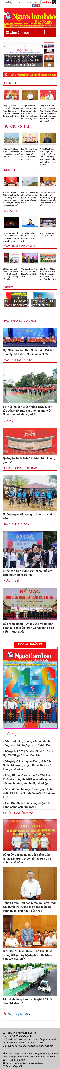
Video (8, 287)
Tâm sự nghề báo (18, 360)
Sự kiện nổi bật (16, 126)
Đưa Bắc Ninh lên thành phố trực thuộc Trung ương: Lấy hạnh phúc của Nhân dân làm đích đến (48, 199)
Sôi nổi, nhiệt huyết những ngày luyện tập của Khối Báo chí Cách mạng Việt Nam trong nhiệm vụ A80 (27, 410)
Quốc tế (10, 210)
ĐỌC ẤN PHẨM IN (30, 644)
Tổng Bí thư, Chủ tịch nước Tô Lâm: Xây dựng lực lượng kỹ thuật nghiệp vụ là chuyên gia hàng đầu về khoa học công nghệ (48, 113)
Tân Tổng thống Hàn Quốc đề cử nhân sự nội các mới (28, 237)
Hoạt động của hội (20, 320)
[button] (30, 1014)
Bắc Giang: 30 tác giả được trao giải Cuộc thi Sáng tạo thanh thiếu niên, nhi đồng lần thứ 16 (48, 274)
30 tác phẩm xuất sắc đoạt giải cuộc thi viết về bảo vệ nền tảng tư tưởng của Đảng (10, 274)
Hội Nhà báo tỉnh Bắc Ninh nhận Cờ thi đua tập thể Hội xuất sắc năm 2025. (28, 352)
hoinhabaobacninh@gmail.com (28, 1063)
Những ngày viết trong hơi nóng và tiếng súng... (29, 516)
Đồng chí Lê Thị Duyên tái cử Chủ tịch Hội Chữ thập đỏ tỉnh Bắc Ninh (28, 753)
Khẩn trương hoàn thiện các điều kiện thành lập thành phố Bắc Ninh (11, 153)
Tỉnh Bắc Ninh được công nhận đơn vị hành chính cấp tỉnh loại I (28, 805)
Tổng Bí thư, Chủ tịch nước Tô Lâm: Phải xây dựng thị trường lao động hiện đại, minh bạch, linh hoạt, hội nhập (29, 112)
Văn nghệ (12, 581)
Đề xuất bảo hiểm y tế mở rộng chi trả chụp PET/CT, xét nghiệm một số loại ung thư (29, 793)
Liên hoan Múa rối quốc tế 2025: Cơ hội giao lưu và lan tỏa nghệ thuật (11, 237)
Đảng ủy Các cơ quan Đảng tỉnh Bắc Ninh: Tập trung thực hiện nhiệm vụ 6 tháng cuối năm (11, 111)
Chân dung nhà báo (20, 468)
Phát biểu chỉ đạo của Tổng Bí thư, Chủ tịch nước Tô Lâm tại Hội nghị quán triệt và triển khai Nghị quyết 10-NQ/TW (48, 156)
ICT (20, 1066)
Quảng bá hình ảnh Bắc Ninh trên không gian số (29, 460)
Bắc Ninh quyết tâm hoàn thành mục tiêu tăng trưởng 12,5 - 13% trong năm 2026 (29, 154)
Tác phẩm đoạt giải (20, 246)
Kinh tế (10, 170)
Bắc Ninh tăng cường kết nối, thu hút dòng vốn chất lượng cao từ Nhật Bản (27, 743)
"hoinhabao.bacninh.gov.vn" (40, 1046)
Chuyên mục (26, 32)
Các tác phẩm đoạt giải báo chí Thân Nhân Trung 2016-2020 (29, 273)
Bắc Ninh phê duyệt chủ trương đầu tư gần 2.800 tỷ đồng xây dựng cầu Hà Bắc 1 (29, 198)
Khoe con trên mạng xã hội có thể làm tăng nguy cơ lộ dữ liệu (27, 572)
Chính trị (12, 83)
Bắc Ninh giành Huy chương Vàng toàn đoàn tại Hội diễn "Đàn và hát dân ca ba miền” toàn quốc (28, 627)
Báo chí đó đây (17, 524)
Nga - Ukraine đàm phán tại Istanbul (47, 234)
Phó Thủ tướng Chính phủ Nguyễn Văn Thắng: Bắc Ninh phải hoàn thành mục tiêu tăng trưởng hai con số (11, 199)
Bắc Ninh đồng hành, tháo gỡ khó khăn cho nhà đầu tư (28, 1001)
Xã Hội (9, 420)
